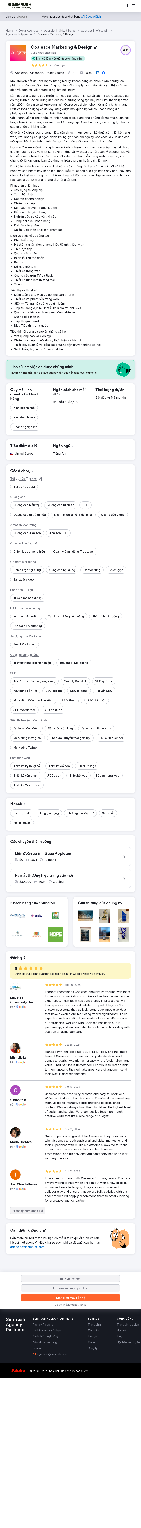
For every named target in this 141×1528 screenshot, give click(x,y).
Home (9, 30)
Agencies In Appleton (19, 34)
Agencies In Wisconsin (94, 30)
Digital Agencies (28, 30)
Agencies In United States (59, 30)
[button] (58, 58)
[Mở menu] (133, 6)
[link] (125, 6)
